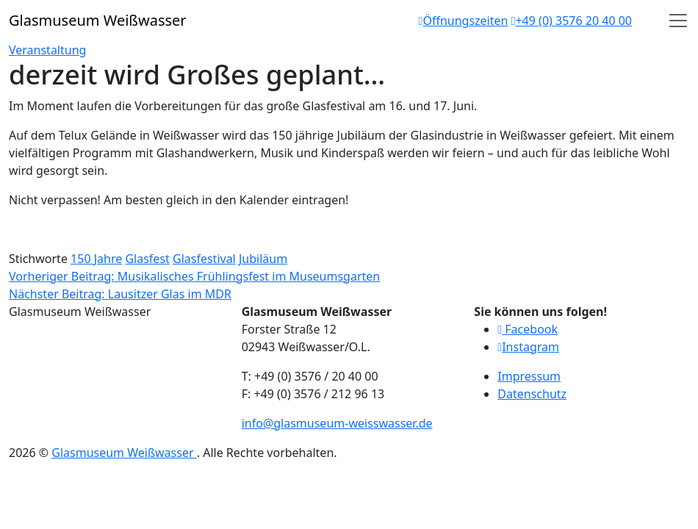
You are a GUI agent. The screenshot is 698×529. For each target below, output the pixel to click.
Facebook (527, 329)
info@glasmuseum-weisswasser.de (337, 423)
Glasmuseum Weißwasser (123, 453)
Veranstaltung (47, 50)
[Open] (678, 21)
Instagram (528, 347)
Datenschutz (531, 394)
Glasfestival (204, 259)
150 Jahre (96, 259)
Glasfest (147, 259)
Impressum (529, 376)
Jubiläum (263, 259)
